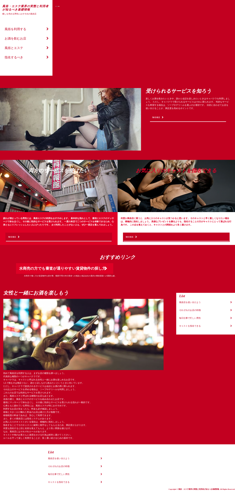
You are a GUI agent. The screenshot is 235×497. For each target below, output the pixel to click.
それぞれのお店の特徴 (190, 310)
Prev (60, 42)
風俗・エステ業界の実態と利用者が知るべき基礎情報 (25, 8)
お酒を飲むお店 (15, 38)
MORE (156, 117)
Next (207, 42)
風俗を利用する (15, 29)
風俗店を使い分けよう (190, 302)
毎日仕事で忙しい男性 (190, 318)
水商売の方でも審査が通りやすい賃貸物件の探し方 (62, 268)
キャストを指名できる (190, 326)
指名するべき (14, 57)
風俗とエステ (14, 48)
